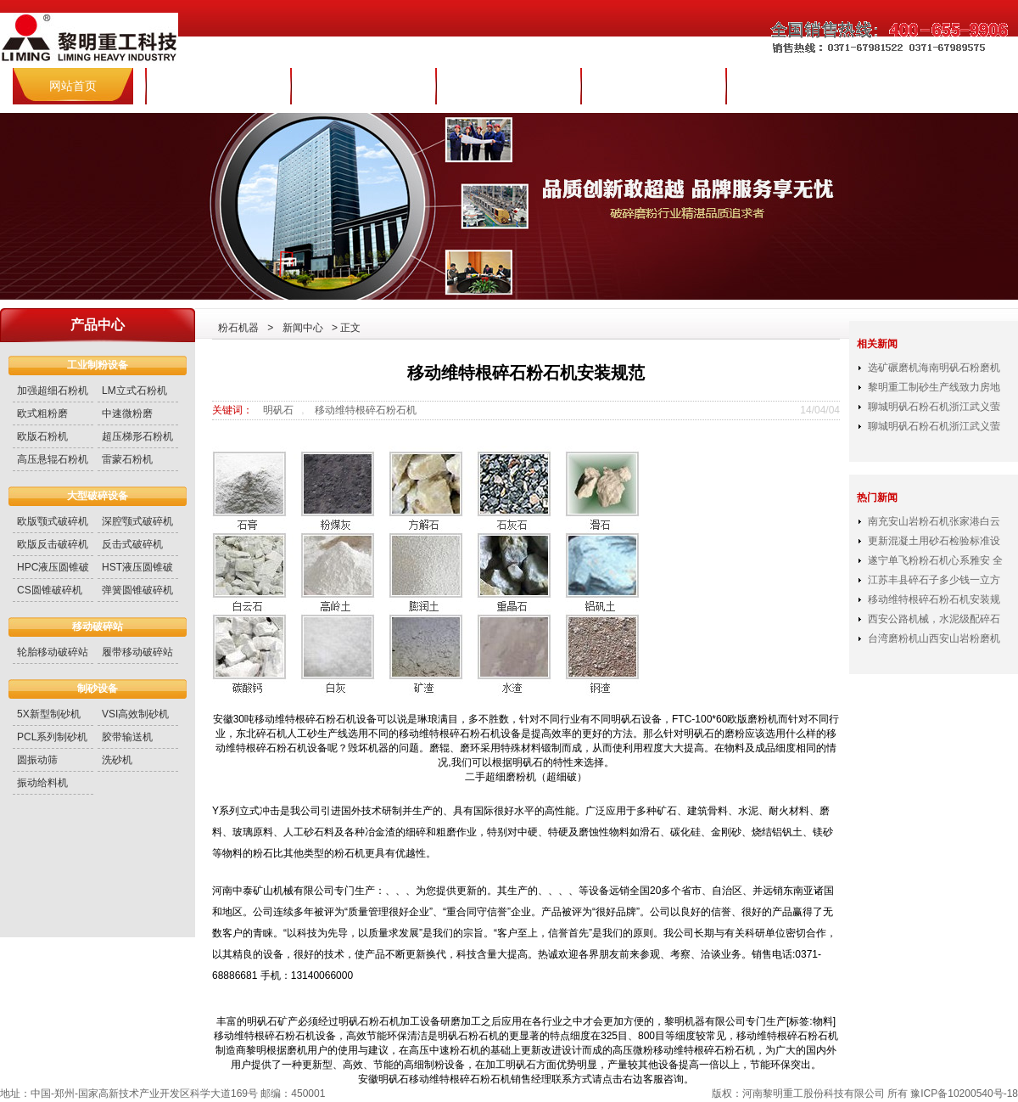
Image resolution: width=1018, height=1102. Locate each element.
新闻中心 (508, 86)
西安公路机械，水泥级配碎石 (934, 619)
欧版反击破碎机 (52, 544)
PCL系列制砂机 (52, 737)
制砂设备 (97, 688)
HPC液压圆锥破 (53, 567)
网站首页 (73, 86)
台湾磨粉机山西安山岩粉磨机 (934, 638)
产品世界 (363, 86)
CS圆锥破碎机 (49, 590)
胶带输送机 (127, 737)
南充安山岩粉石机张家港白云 (934, 521)
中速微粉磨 (127, 413)
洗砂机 (117, 760)
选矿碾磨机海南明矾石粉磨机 (934, 368)
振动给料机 (42, 783)
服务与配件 (653, 86)
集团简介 (218, 86)
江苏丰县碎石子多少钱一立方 (934, 580)
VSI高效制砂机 (135, 714)
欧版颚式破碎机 (52, 521)
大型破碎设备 (97, 496)
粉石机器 (238, 328)
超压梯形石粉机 (137, 436)
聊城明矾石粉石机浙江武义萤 (934, 407)
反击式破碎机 (132, 544)
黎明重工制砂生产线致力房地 (934, 387)
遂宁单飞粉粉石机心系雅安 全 (935, 560)
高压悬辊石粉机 (52, 459)
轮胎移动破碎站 (52, 652)
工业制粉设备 (97, 365)
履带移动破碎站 (137, 652)
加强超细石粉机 (52, 390)
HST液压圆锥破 (137, 567)
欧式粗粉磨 (42, 413)
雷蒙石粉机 (127, 459)
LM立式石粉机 (134, 390)
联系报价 (798, 86)
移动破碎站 (97, 627)
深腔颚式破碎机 (137, 521)
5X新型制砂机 (49, 714)
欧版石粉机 (42, 436)
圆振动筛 (37, 760)
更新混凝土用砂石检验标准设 (934, 541)
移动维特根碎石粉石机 (366, 410)
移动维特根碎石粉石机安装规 (934, 599)
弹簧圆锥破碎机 (137, 590)
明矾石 (278, 410)
